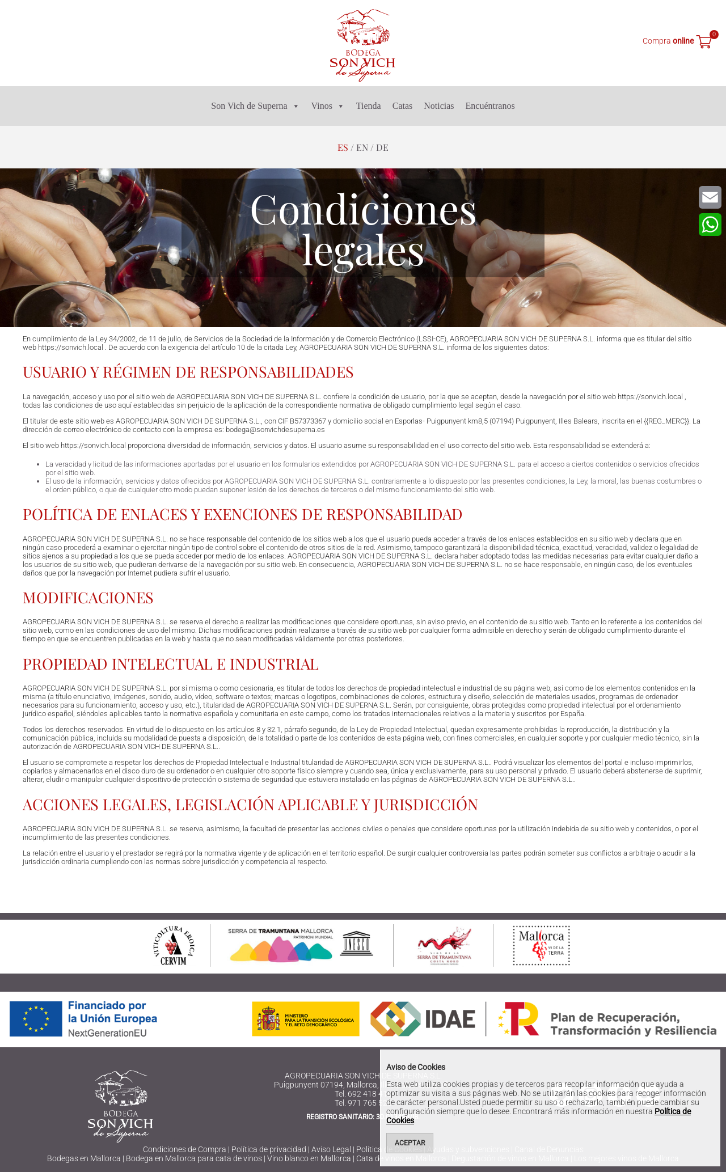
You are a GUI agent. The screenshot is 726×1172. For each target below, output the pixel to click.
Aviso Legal (331, 1149)
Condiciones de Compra (184, 1149)
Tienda (368, 106)
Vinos (328, 106)
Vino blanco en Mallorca (309, 1158)
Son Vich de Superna (255, 106)
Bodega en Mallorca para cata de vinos (194, 1158)
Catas (402, 106)
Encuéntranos (490, 106)
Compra (668, 40)
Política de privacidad (268, 1149)
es (342, 147)
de (382, 147)
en (362, 147)
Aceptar (410, 1143)
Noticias (439, 106)
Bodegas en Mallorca (84, 1158)
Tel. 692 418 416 (363, 1093)
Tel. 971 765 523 (363, 1102)
